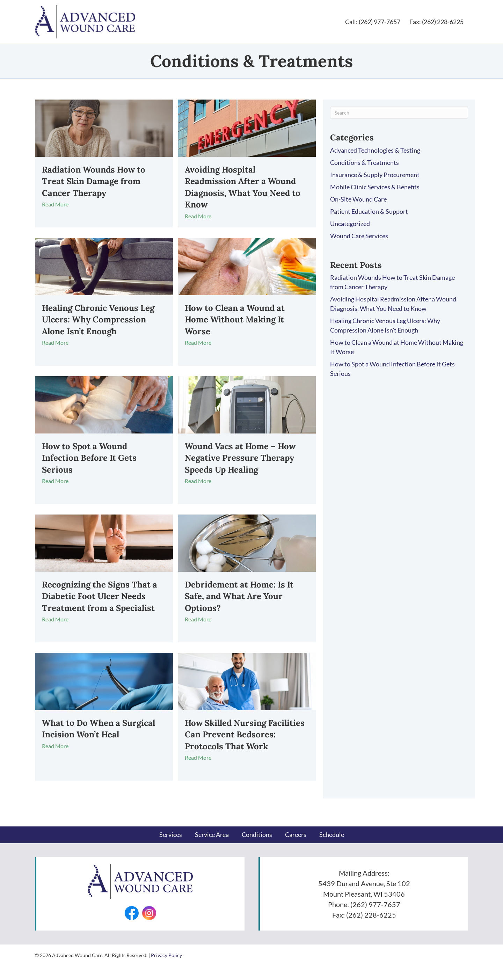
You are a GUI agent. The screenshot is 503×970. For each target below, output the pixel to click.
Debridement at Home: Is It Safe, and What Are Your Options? (239, 598)
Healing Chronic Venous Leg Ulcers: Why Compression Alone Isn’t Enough (98, 321)
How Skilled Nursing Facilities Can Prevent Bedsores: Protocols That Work (245, 736)
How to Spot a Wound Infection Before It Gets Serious (89, 459)
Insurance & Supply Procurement (375, 176)
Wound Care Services (359, 237)
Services (170, 836)
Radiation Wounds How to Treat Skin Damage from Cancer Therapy (93, 183)
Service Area (212, 836)
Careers (295, 836)
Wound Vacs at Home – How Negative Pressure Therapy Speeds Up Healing (240, 459)
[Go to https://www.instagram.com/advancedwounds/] (149, 914)
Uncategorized (350, 225)
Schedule (331, 836)
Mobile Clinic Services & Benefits (375, 188)
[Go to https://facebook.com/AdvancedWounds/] (132, 914)
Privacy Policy (166, 957)
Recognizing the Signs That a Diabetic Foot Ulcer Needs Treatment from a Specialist (99, 598)
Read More (58, 206)
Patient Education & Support (369, 213)
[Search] (399, 114)
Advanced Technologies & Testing (375, 151)
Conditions (257, 836)
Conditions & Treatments (364, 164)
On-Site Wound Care (358, 200)
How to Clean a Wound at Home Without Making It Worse (235, 321)
